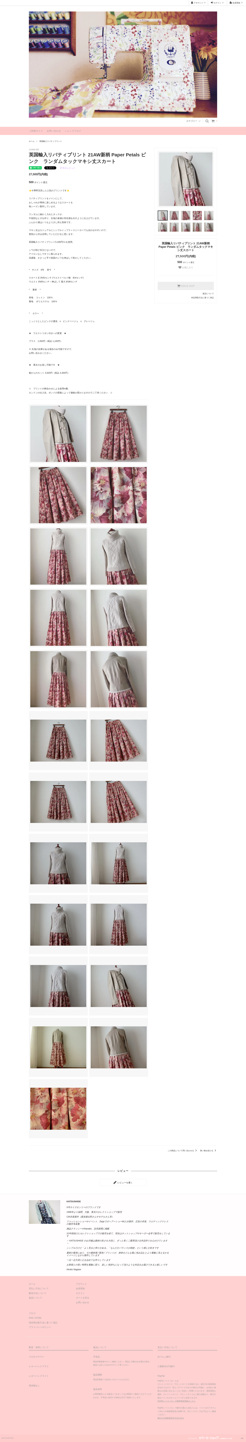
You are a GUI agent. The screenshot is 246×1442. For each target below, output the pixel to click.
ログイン (217, 2)
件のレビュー (67, 168)
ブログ (32, 1313)
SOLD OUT (186, 286)
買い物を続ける (208, 1151)
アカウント (198, 2)
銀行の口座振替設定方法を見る (171, 1418)
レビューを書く (123, 1182)
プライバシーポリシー (40, 1327)
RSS (31, 1318)
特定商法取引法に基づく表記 (43, 1322)
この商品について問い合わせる (183, 1151)
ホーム (32, 141)
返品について (208, 293)
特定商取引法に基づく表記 (202, 298)
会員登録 (236, 2)
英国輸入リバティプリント (50, 141)
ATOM (38, 1318)
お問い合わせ (54, 131)
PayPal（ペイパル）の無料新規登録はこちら (176, 1401)
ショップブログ (73, 131)
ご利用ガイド (36, 131)
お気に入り (185, 267)
